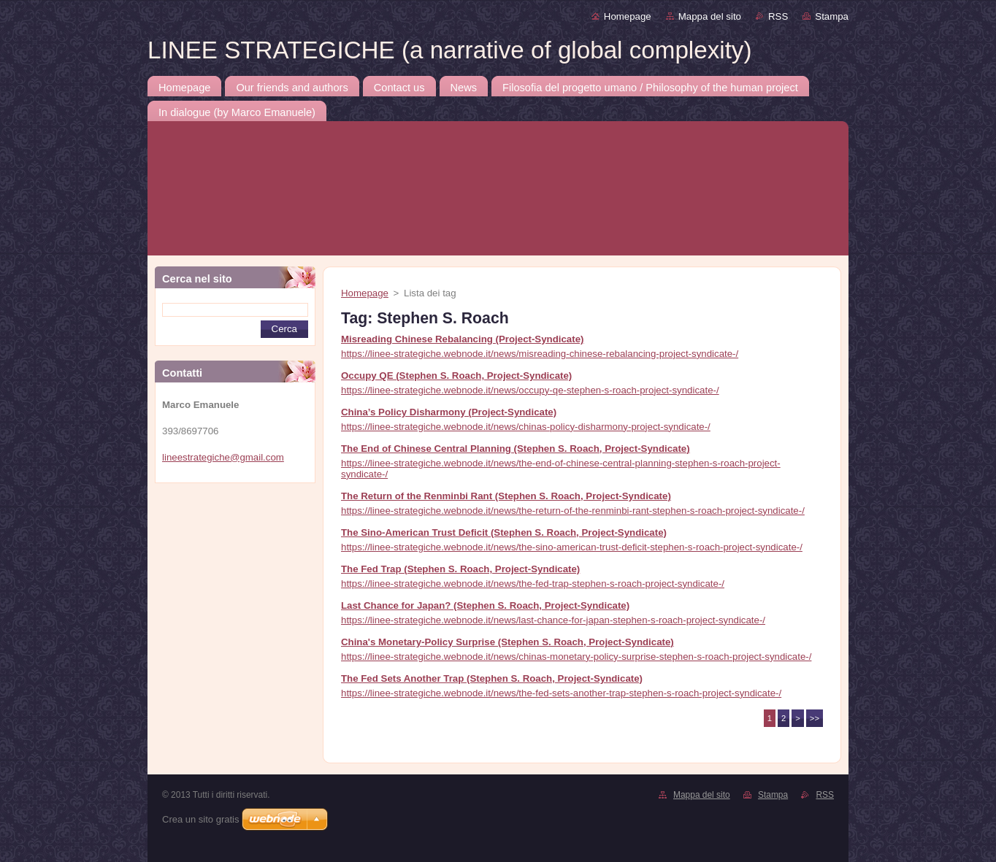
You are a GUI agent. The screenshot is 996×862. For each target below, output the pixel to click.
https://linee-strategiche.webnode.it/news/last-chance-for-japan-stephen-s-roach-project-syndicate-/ (553, 620)
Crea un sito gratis (201, 819)
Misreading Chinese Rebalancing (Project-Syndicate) (462, 339)
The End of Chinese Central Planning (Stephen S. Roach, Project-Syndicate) (515, 448)
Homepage (627, 16)
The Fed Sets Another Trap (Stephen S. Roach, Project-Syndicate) (492, 678)
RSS (778, 16)
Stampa (831, 16)
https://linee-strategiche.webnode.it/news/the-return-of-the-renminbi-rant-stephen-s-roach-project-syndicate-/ (573, 510)
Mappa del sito (709, 16)
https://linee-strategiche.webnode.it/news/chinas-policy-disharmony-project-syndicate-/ (525, 426)
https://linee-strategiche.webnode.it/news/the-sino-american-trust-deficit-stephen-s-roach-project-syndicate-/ (571, 547)
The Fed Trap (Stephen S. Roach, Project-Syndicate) (460, 568)
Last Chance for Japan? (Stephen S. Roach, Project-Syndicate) (485, 605)
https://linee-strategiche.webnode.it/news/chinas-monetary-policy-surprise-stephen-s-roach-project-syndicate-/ (576, 656)
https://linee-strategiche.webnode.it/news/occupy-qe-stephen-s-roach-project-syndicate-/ (530, 390)
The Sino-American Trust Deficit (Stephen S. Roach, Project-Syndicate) (504, 532)
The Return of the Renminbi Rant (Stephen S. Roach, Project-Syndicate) (506, 495)
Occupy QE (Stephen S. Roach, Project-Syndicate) (456, 375)
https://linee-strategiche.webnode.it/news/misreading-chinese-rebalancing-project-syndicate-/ (539, 353)
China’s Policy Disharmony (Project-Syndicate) (448, 412)
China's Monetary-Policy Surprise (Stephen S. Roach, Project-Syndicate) (507, 641)
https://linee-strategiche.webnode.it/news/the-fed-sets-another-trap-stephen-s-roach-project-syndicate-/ (561, 693)
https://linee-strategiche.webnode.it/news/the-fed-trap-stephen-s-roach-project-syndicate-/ (532, 583)
